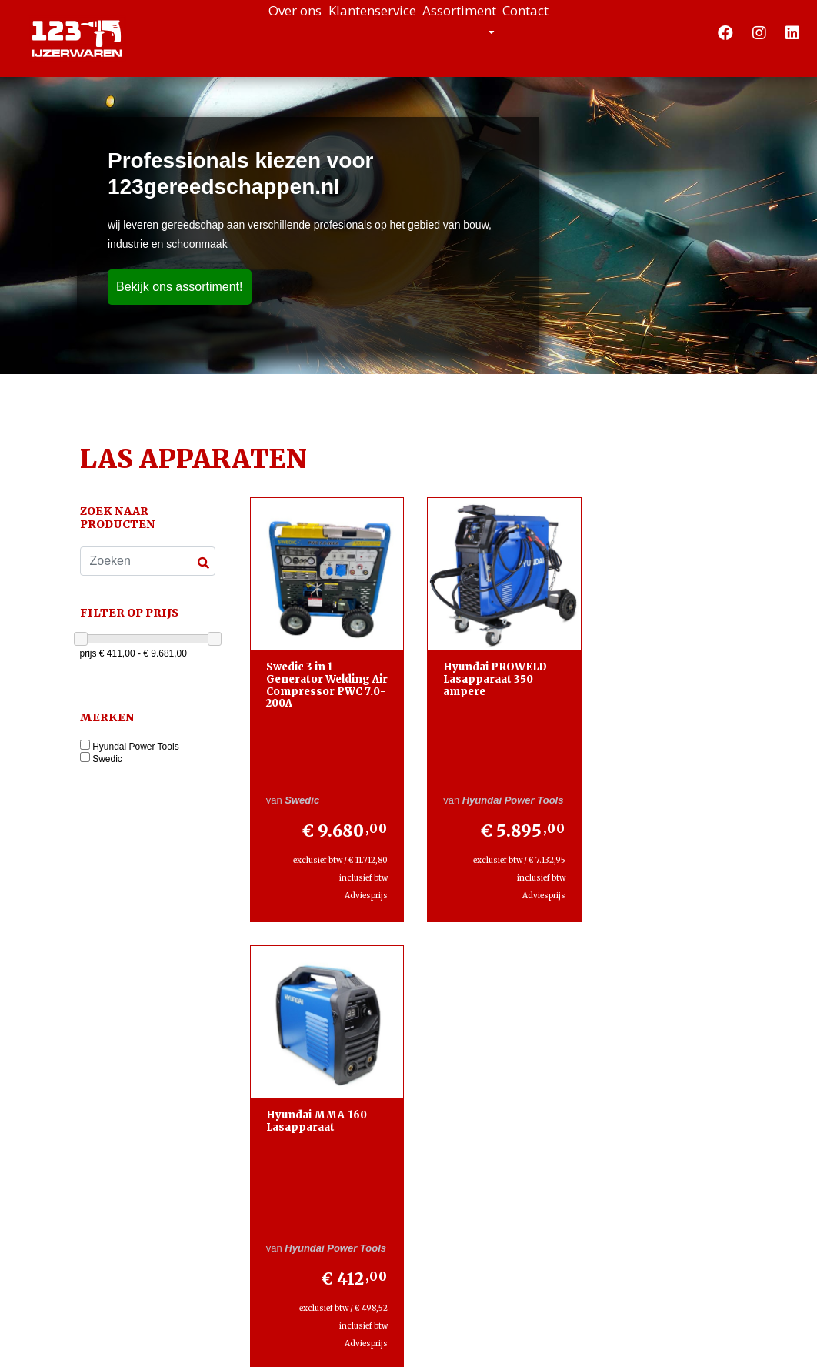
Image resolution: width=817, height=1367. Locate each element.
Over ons (234, 31)
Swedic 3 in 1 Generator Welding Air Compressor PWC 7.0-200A (323, 678)
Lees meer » (518, 1201)
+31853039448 (146, 1111)
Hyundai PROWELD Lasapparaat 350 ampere (488, 671)
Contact (586, 31)
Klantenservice (354, 31)
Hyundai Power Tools (135, 747)
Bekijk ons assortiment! (179, 286)
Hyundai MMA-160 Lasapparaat (656, 666)
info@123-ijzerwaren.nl (151, 1145)
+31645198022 (142, 1093)
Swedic (107, 759)
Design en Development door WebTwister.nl (459, 1340)
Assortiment (485, 31)
